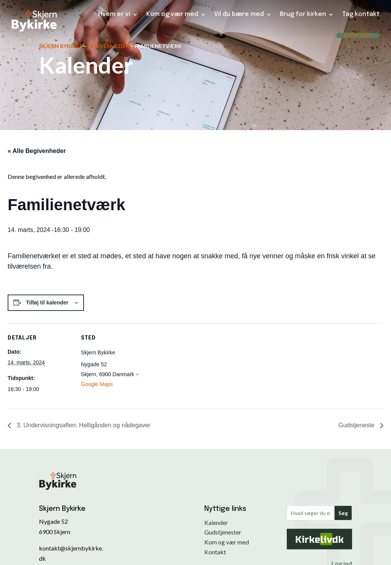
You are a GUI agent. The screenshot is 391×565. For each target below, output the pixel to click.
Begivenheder (108, 46)
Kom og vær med (172, 14)
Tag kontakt (361, 14)
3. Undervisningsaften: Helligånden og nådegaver (82, 425)
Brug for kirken (303, 14)
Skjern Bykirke (60, 46)
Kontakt (215, 551)
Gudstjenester (222, 532)
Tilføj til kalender (47, 302)
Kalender (358, 35)
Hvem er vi (114, 14)
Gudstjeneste (357, 425)
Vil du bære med (239, 14)
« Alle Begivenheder (37, 151)
